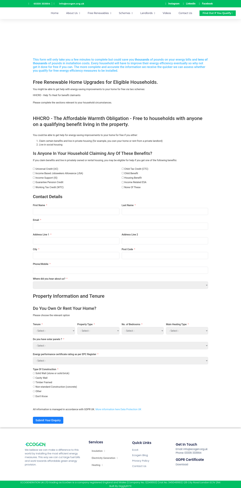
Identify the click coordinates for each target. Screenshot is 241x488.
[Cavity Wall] (34, 378)
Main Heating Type (176, 324)
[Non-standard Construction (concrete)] (34, 387)
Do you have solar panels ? (47, 339)
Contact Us (185, 13)
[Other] (34, 391)
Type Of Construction (44, 369)
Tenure (36, 324)
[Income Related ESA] (123, 182)
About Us (73, 13)
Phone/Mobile (40, 263)
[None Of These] (123, 187)
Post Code (127, 249)
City (35, 249)
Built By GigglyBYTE (120, 486)
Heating (97, 465)
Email (36, 219)
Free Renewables (99, 13)
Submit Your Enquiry (48, 420)
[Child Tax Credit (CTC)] (123, 169)
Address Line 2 (130, 234)
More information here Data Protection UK (118, 409)
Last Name (128, 205)
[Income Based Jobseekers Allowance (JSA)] (34, 173)
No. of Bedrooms (131, 324)
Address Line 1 (41, 234)
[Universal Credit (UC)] (34, 169)
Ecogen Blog (139, 455)
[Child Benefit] (123, 173)
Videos (167, 13)
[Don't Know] (34, 396)
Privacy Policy (140, 460)
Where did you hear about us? (49, 278)
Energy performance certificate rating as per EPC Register (64, 354)
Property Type (85, 324)
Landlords (147, 13)
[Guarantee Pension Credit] (34, 182)
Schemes (126, 13)
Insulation (98, 451)
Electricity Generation (105, 458)
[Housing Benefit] (123, 178)
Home (55, 13)
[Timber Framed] (34, 382)
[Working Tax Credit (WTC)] (34, 187)
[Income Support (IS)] (34, 178)
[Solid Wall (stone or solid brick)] (34, 373)
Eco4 (135, 450)
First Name (39, 205)
